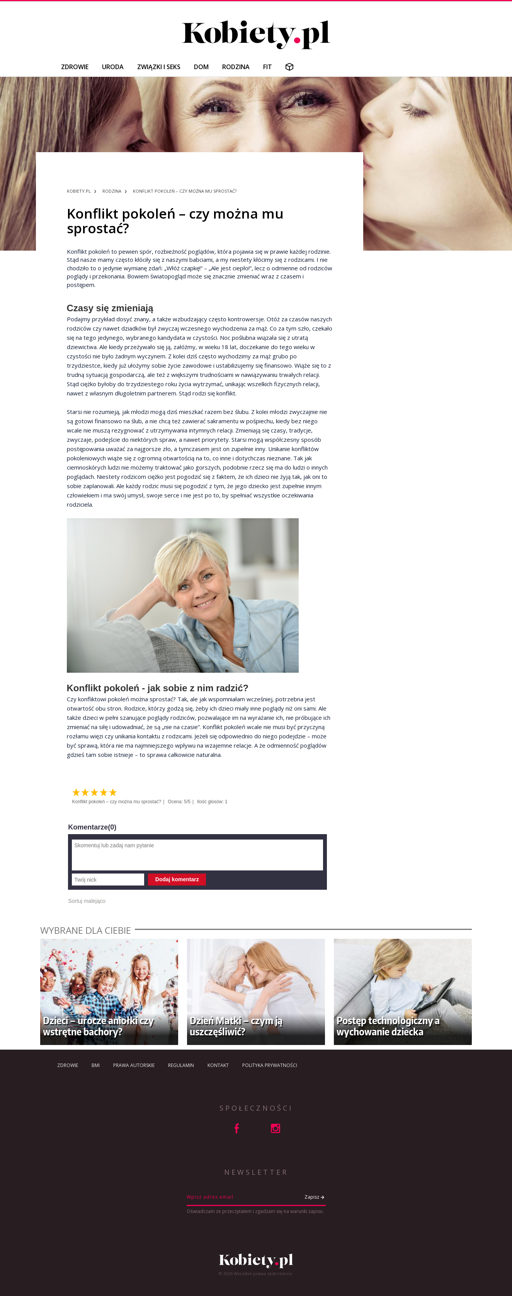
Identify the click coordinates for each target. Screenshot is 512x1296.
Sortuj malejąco (86, 901)
